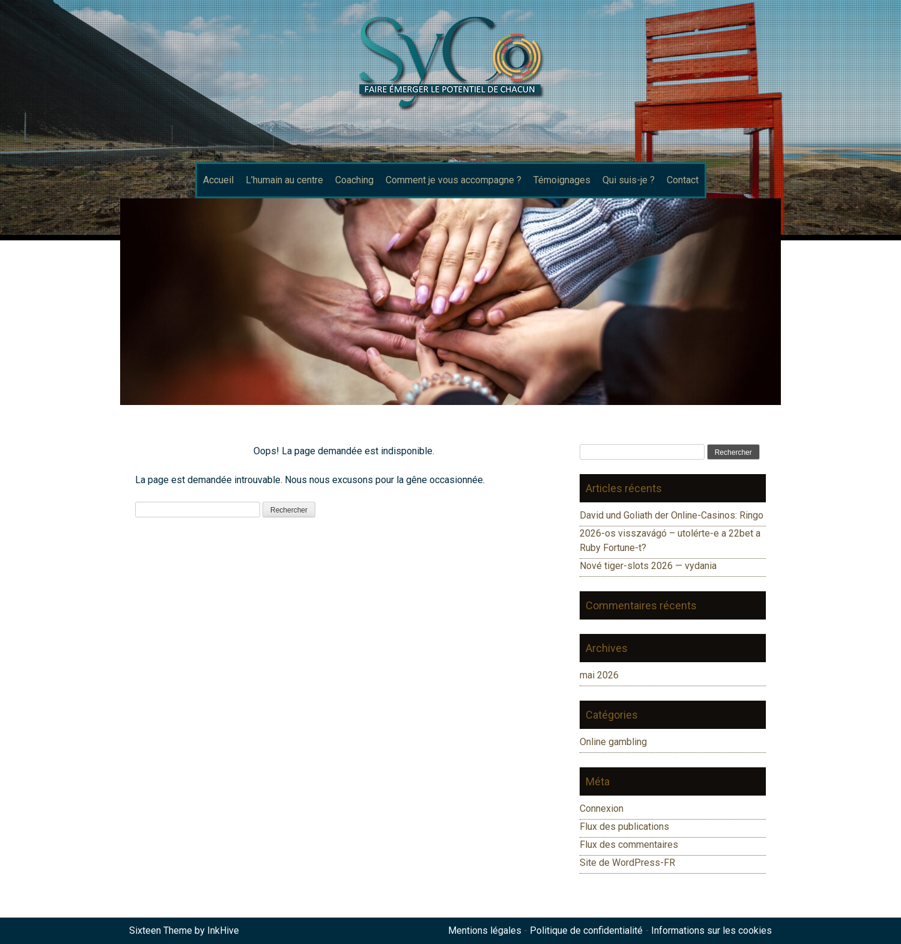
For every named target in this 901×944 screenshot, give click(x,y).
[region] (450, 301)
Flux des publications (624, 826)
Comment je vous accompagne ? (453, 180)
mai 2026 (599, 675)
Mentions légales (484, 930)
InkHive (223, 930)
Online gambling (613, 742)
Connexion (601, 808)
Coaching (354, 180)
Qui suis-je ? (628, 180)
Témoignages (561, 180)
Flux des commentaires (629, 844)
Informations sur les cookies (711, 930)
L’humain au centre (284, 180)
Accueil (218, 180)
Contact (683, 180)
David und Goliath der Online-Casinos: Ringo (671, 515)
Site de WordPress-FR (627, 862)
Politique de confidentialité (586, 930)
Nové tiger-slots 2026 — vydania (648, 565)
